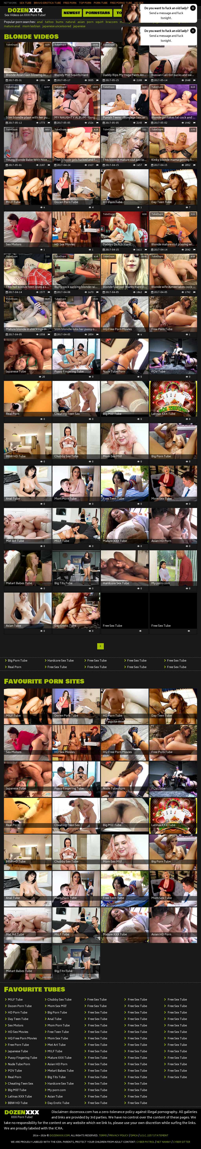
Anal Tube (54, 1019)
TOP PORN (85, 3)
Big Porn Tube (17, 660)
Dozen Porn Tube (20, 1006)
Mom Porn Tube (59, 1025)
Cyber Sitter (181, 1142)
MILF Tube (15, 999)
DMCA (134, 1136)
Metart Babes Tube (61, 1071)
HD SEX (139, 3)
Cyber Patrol (145, 1142)
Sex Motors (15, 1025)
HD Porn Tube (17, 1012)
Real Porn (14, 667)
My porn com (57, 1090)
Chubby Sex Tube (59, 999)
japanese (79, 26)
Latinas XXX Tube (20, 1096)
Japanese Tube (18, 1051)
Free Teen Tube (58, 1032)
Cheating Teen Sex (20, 1083)
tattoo (49, 22)
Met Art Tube (57, 1045)
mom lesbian (31, 26)
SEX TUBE (25, 3)
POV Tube (15, 1071)
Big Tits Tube (57, 1077)
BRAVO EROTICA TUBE (47, 3)
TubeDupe (11, 45)
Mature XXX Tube (59, 1058)
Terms (103, 1136)
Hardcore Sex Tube (61, 660)
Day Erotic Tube (58, 1103)
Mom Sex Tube (58, 1038)
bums (59, 22)
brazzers (112, 22)
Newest (72, 13)
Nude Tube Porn (19, 1064)
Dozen (25, 11)
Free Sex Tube (57, 667)
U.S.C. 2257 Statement (154, 1136)
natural (70, 22)
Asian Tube (55, 1096)
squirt (99, 22)
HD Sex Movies (18, 1032)
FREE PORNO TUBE (121, 3)
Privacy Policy (119, 1136)
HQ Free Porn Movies (22, 1038)
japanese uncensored (56, 26)
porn (90, 22)
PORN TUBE (101, 3)
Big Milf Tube (17, 1090)
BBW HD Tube (17, 1103)
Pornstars (98, 13)
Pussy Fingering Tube (22, 1058)
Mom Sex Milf (57, 1006)
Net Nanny (164, 1142)
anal (40, 22)
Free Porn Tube (18, 1045)
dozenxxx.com (60, 1136)
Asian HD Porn (57, 1064)
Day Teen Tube (18, 1019)
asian (81, 22)
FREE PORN (69, 3)
